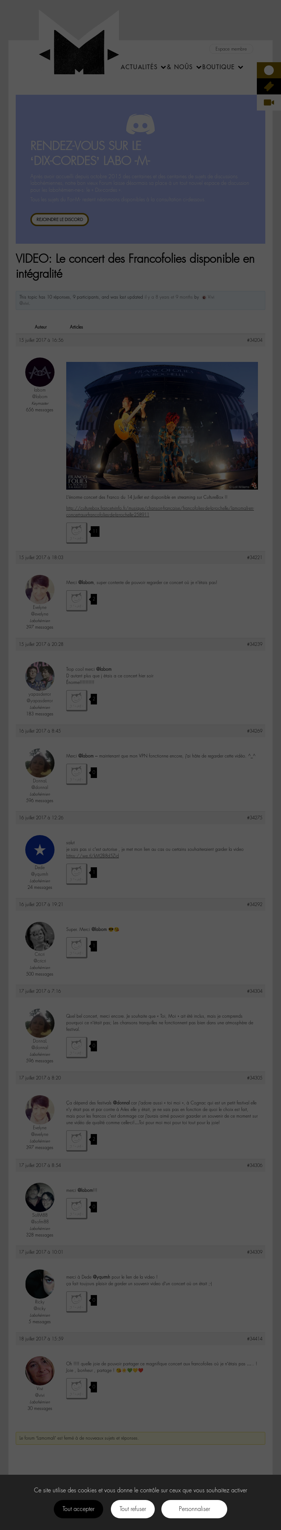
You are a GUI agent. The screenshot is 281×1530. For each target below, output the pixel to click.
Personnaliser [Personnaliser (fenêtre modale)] (194, 1509)
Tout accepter (78, 1509)
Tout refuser (133, 1509)
